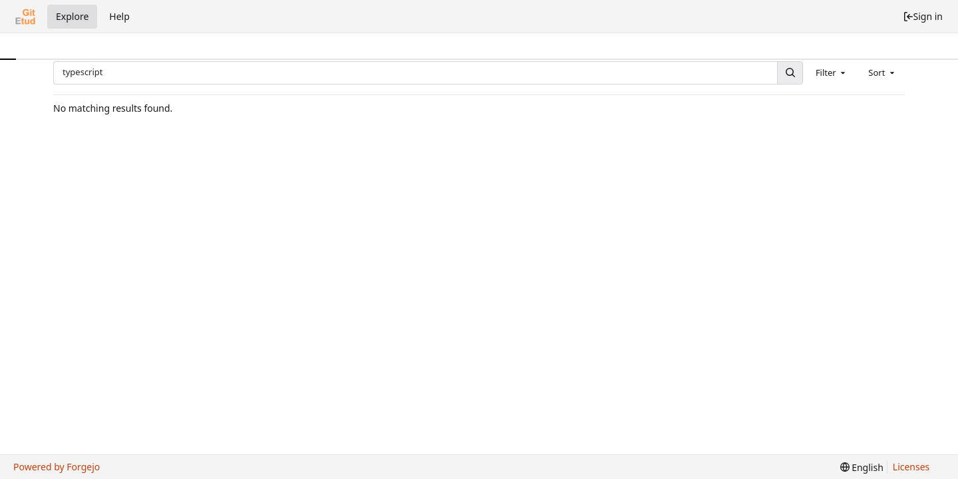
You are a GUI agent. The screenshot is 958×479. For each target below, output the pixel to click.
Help (119, 16)
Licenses (911, 466)
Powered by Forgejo (56, 466)
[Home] (25, 17)
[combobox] (832, 72)
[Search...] (789, 72)
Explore (72, 16)
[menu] (861, 467)
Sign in (923, 16)
